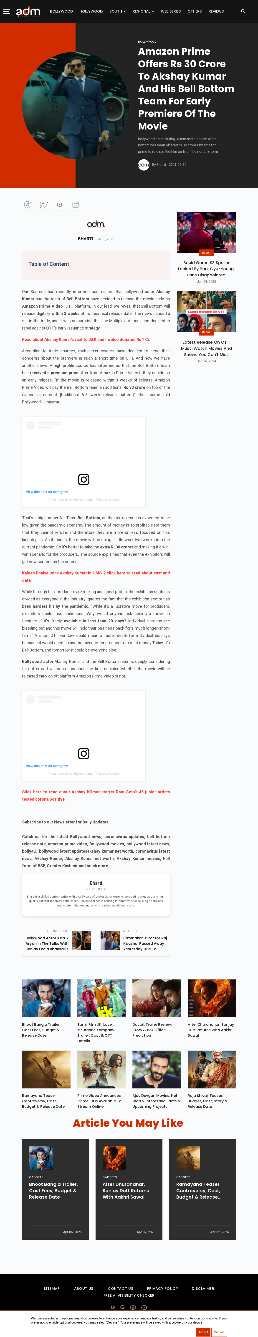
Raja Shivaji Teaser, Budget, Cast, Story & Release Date (208, 1103)
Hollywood (91, 11)
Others (195, 11)
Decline (219, 1332)
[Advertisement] (17, 94)
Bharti (85, 239)
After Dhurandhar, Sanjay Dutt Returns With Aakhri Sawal (211, 1031)
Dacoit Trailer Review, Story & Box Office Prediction (152, 1031)
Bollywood (61, 11)
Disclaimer (203, 1290)
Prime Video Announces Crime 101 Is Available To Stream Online (99, 1103)
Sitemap (52, 1290)
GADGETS (36, 1190)
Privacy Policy (162, 1290)
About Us (84, 1290)
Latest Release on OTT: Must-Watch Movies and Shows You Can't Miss (206, 348)
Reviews (216, 11)
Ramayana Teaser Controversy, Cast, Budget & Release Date (43, 1103)
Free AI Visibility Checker (129, 1297)
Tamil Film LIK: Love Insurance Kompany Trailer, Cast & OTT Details (95, 1034)
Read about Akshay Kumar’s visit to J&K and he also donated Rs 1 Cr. (86, 339)
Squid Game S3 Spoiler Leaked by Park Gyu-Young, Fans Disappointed (206, 269)
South (115, 11)
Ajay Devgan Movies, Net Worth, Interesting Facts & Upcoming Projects (156, 1103)
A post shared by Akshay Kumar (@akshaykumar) (83, 499)
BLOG (206, 252)
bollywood (147, 41)
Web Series (171, 11)
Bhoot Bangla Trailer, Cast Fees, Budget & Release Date (41, 1031)
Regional (141, 11)
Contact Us (120, 1290)
